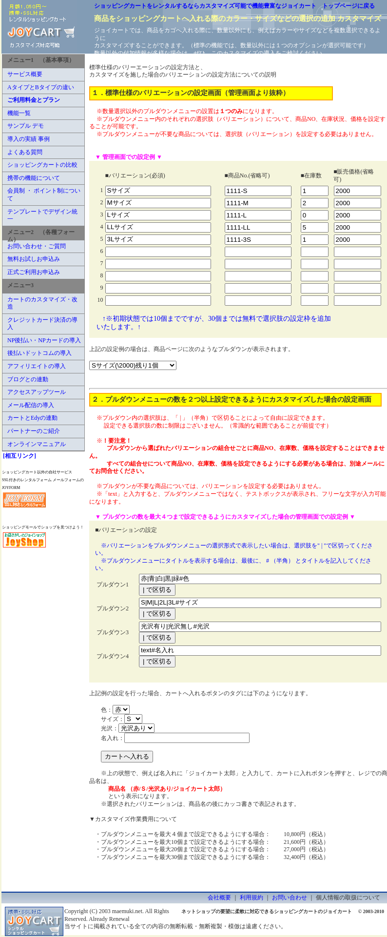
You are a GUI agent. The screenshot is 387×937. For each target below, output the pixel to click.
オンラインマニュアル (36, 444)
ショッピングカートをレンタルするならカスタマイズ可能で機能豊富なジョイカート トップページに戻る (234, 5)
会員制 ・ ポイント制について (43, 194)
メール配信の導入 (30, 405)
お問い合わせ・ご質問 (36, 246)
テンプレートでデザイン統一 (42, 215)
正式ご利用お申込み (33, 272)
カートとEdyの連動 (32, 417)
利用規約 (251, 897)
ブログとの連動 (27, 379)
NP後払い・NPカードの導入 (44, 340)
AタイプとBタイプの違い (40, 87)
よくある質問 (24, 152)
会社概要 (219, 897)
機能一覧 (19, 113)
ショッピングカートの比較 (42, 164)
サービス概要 (24, 74)
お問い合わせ (289, 897)
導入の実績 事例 (28, 139)
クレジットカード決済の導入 (42, 323)
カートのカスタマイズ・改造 (42, 303)
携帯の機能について (33, 178)
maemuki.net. (128, 911)
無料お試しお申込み (33, 258)
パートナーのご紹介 (33, 431)
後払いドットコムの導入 (39, 353)
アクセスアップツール (36, 392)
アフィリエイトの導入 (36, 366)
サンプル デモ (25, 125)
